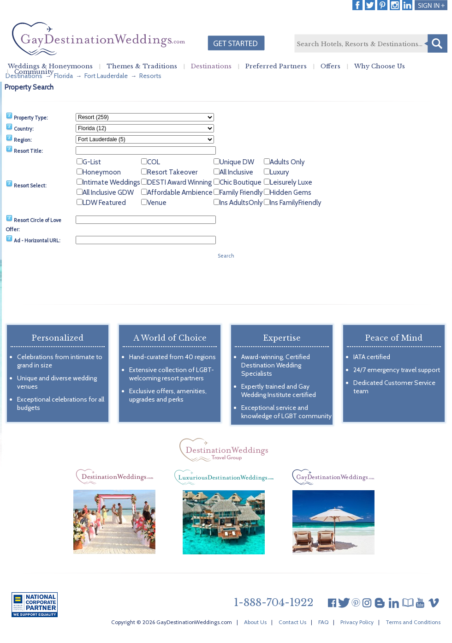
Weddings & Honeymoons (50, 66)
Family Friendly (241, 192)
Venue (157, 202)
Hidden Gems (290, 192)
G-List (92, 162)
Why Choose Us (379, 66)
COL (153, 162)
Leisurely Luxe (291, 182)
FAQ (323, 622)
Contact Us (292, 622)
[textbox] (370, 44)
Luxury (279, 172)
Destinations (211, 66)
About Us (255, 622)
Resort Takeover (172, 172)
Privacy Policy (357, 622)
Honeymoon (102, 172)
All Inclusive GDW (108, 192)
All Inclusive (236, 172)
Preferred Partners (276, 66)
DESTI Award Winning (179, 182)
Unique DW (237, 162)
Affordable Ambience (180, 192)
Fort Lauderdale (106, 76)
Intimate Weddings (111, 182)
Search (435, 43)
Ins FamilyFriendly (295, 202)
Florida (63, 76)
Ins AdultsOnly (241, 202)
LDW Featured (104, 202)
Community (34, 72)
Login (431, 5)
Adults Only (287, 162)
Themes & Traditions (142, 66)
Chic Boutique (241, 182)
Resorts (150, 76)
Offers (330, 66)
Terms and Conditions (413, 622)
